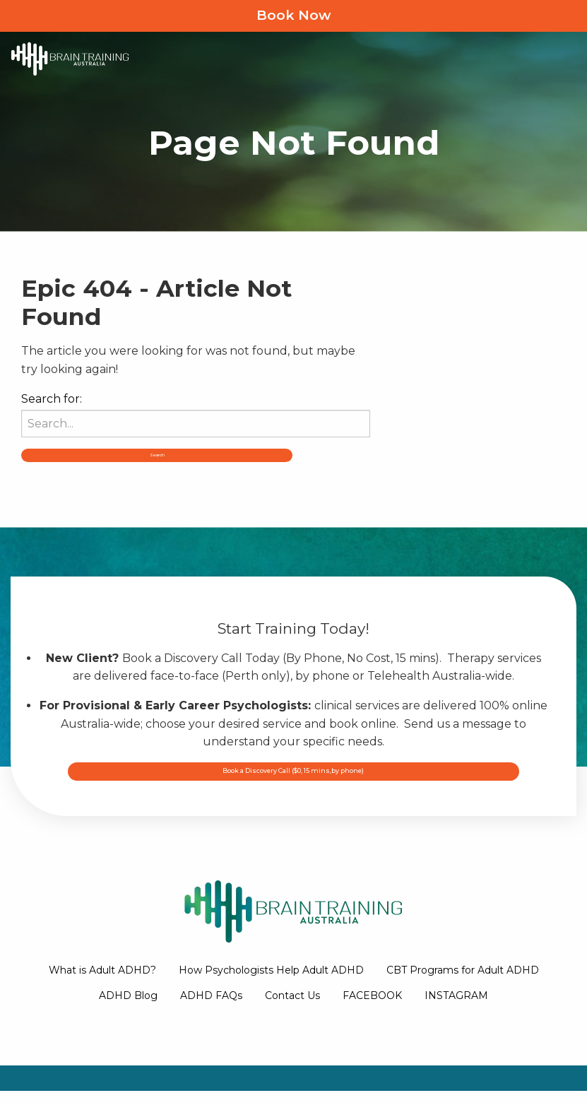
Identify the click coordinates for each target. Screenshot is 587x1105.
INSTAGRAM (456, 1010)
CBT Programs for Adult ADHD (462, 984)
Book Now (293, 15)
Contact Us (292, 1010)
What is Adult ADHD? (102, 984)
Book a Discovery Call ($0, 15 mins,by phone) (294, 797)
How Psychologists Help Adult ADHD (271, 984)
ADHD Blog (128, 1010)
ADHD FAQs (211, 1010)
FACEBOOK (372, 1010)
